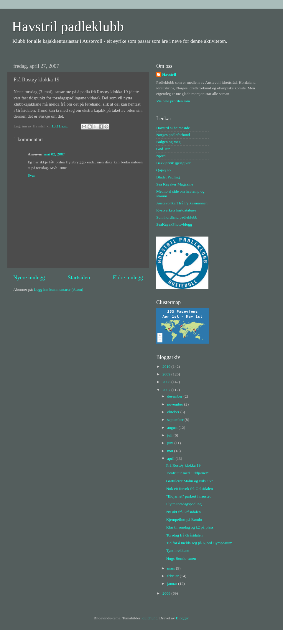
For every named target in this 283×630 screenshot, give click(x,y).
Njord (161, 156)
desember (175, 396)
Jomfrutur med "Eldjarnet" (187, 473)
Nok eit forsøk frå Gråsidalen (189, 488)
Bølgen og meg (168, 142)
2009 (166, 374)
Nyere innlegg (29, 277)
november (175, 404)
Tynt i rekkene (177, 550)
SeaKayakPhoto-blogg (174, 224)
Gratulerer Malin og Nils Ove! (190, 481)
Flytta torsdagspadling (184, 504)
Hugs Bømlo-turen (181, 558)
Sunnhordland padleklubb (176, 217)
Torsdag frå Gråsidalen (184, 535)
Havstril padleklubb (68, 26)
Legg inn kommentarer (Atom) (58, 289)
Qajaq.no (163, 170)
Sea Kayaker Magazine (174, 184)
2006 (166, 593)
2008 (166, 382)
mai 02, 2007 (54, 154)
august (173, 427)
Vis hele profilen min (173, 101)
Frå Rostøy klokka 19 (183, 465)
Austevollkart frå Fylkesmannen (182, 203)
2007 (166, 390)
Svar (31, 175)
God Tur (163, 149)
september (176, 419)
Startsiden (79, 277)
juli (170, 435)
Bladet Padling (168, 177)
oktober (173, 412)
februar (173, 576)
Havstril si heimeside (173, 128)
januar (172, 583)
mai (170, 451)
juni (170, 443)
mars (171, 568)
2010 (166, 366)
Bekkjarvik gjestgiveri (174, 163)
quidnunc (149, 618)
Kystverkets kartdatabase (176, 210)
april (171, 458)
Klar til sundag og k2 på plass (189, 527)
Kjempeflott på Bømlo (184, 519)
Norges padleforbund (173, 134)
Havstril (169, 74)
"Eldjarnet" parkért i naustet (188, 496)
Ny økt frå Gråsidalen (183, 512)
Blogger (182, 618)
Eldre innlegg (128, 277)
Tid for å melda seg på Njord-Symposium (199, 543)
